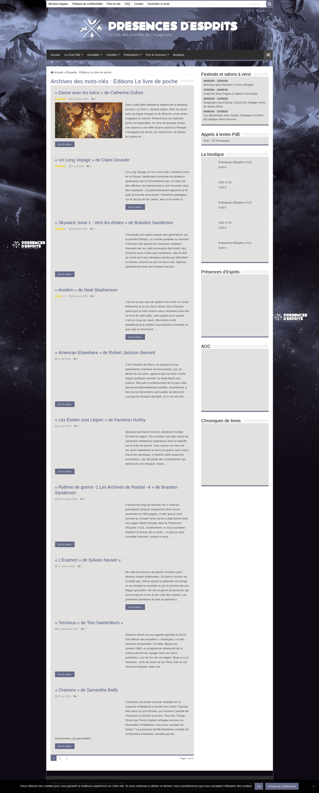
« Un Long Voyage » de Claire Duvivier (92, 160)
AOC (206, 140)
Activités (111, 54)
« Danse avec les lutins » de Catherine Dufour (99, 92)
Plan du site (113, 3)
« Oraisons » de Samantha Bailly (86, 690)
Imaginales (210, 102)
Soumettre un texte (158, 3)
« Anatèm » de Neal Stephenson (86, 289)
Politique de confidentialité (87, 3)
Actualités (93, 54)
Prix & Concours (156, 54)
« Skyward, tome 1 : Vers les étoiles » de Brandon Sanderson (114, 222)
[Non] (313, 786)
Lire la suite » (65, 144)
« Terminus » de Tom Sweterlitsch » (89, 622)
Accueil (55, 54)
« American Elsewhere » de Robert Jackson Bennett (105, 352)
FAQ (127, 3)
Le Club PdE (72, 54)
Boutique (178, 54)
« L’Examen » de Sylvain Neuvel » (88, 560)
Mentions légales (58, 3)
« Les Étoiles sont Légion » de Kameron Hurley (100, 419)
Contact (138, 3)
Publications (131, 54)
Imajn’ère (209, 93)
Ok (258, 786)
